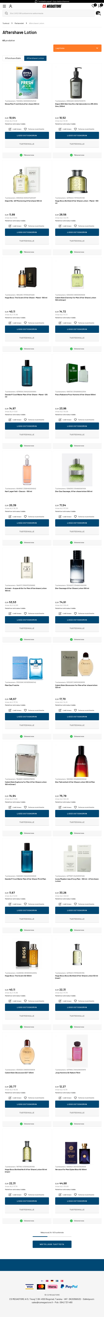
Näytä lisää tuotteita (52, 1244)
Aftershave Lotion (35, 58)
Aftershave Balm (13, 58)
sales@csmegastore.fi (42, 1302)
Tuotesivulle (26, 144)
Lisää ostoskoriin (27, 135)
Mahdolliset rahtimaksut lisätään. (15, 124)
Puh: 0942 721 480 (63, 1302)
